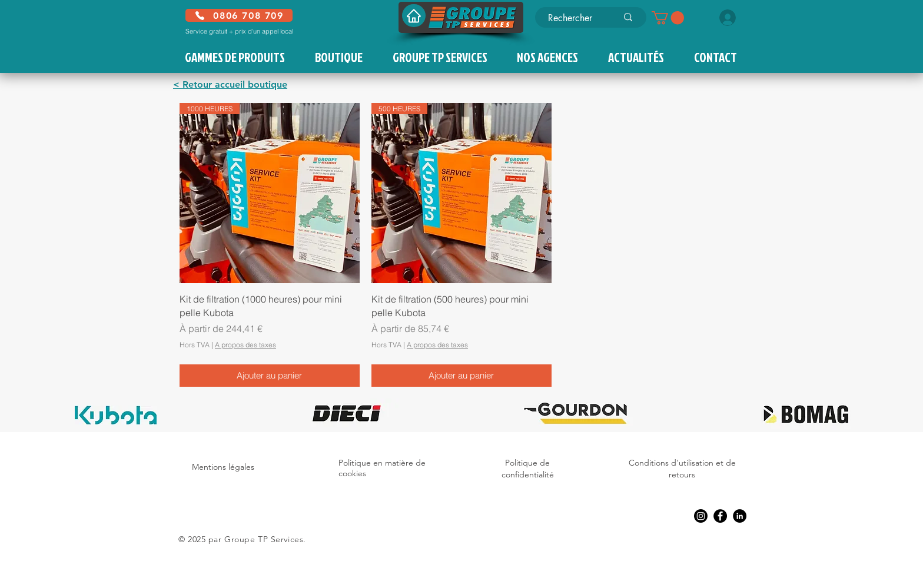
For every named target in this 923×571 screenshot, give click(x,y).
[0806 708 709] (239, 15)
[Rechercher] (573, 18)
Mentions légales (223, 467)
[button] (668, 17)
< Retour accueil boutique (230, 84)
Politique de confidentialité (528, 468)
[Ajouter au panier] (270, 375)
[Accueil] (414, 15)
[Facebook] (720, 516)
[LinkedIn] (739, 516)
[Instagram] (701, 516)
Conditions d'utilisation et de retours (682, 468)
